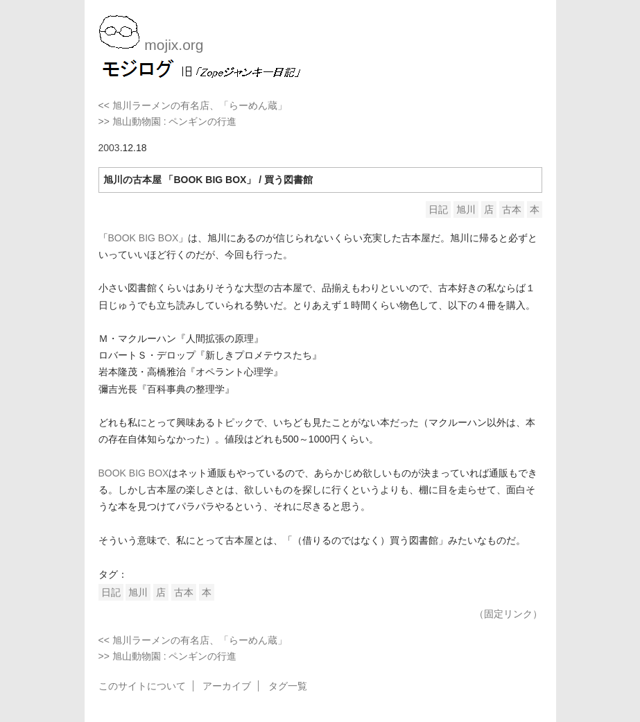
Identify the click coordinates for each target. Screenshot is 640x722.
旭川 (466, 209)
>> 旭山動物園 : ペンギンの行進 (167, 121)
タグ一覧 (287, 685)
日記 (438, 209)
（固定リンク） (508, 613)
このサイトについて (142, 685)
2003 (109, 147)
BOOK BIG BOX (143, 237)
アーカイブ (226, 685)
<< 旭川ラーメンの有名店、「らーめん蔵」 (192, 105)
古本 (511, 209)
